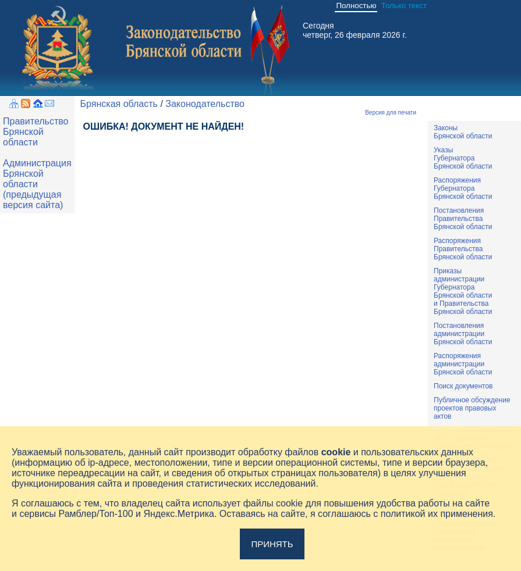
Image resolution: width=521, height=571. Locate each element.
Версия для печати (390, 112)
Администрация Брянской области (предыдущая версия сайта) (37, 184)
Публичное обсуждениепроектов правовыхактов (472, 408)
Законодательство (204, 104)
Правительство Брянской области (35, 131)
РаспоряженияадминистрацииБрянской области (463, 364)
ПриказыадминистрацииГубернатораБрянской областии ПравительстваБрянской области (463, 291)
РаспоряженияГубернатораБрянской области (463, 188)
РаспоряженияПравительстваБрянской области (463, 249)
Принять (272, 544)
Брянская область (119, 104)
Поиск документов (463, 386)
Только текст (404, 5)
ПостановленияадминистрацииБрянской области (463, 334)
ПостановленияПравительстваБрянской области (463, 218)
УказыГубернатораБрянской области (463, 158)
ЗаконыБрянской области (463, 132)
